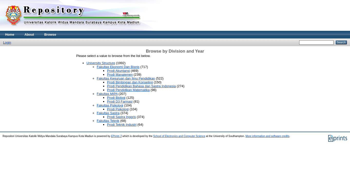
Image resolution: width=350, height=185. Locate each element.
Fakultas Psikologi (110, 105)
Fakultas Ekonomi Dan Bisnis (118, 67)
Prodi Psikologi (118, 109)
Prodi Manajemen (120, 74)
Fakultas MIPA (107, 94)
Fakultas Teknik (108, 121)
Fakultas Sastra (108, 113)
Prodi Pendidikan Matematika (128, 90)
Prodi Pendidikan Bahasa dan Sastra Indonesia (141, 86)
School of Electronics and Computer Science (179, 136)
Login (7, 42)
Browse (50, 34)
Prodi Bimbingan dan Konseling (130, 82)
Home (9, 34)
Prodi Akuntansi (118, 71)
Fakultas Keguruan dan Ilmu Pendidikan (126, 78)
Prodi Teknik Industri (122, 124)
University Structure (100, 63)
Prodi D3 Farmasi (120, 101)
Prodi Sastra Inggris (121, 117)
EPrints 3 (116, 136)
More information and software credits (267, 136)
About (29, 34)
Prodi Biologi (116, 98)
